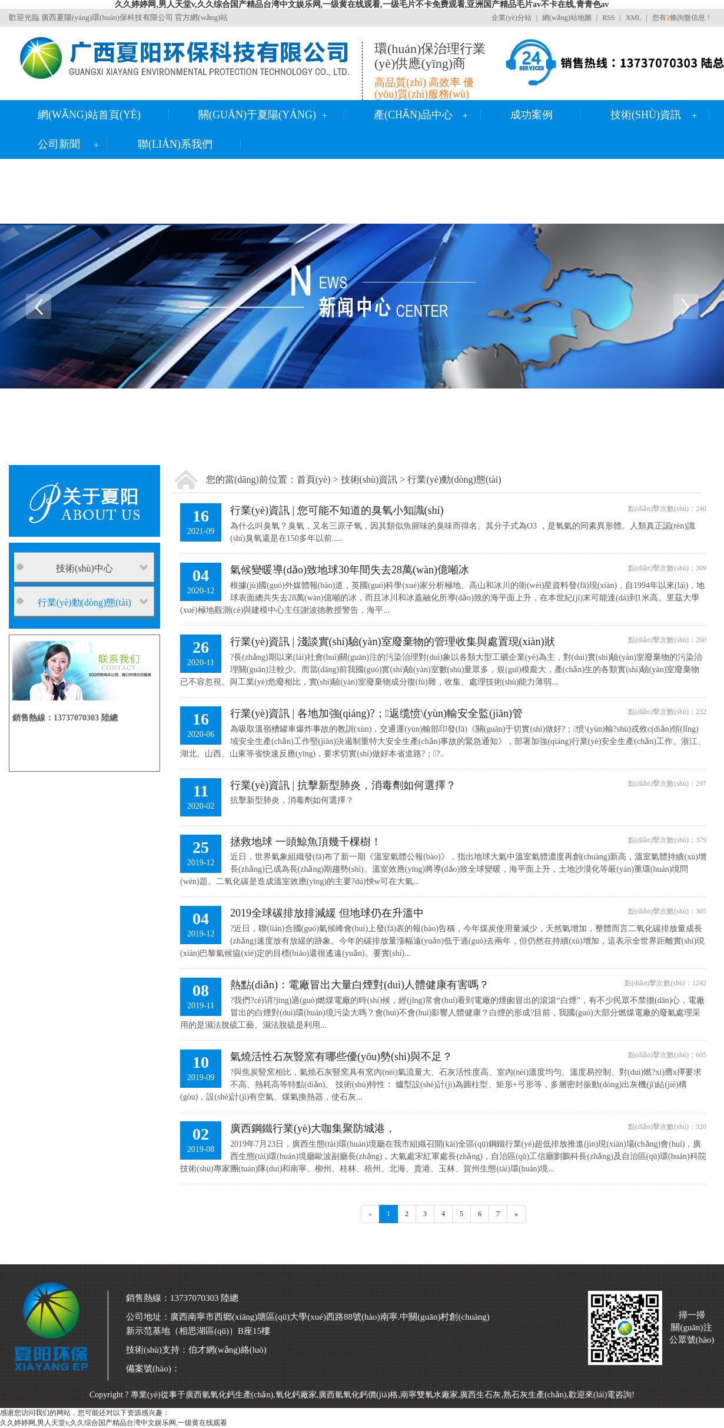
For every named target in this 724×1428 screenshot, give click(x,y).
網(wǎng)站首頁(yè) (89, 115)
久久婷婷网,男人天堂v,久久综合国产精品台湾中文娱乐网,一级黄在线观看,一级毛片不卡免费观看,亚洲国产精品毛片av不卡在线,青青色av (362, 4)
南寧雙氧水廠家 (429, 1394)
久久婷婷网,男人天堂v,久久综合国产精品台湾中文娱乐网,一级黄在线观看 (113, 1423)
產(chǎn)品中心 (413, 115)
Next (685, 306)
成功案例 (531, 115)
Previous (38, 306)
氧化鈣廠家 (296, 1394)
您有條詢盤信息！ (682, 18)
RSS (608, 18)
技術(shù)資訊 (645, 115)
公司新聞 (59, 144)
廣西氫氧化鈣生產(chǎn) (229, 1394)
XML (634, 18)
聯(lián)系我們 (175, 144)
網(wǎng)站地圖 (567, 18)
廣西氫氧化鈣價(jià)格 (358, 1394)
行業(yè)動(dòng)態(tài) (454, 479)
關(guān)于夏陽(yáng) (257, 115)
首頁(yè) (314, 479)
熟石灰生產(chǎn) (535, 1394)
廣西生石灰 (480, 1394)
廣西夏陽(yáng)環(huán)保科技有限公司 (107, 17)
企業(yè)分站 (511, 18)
